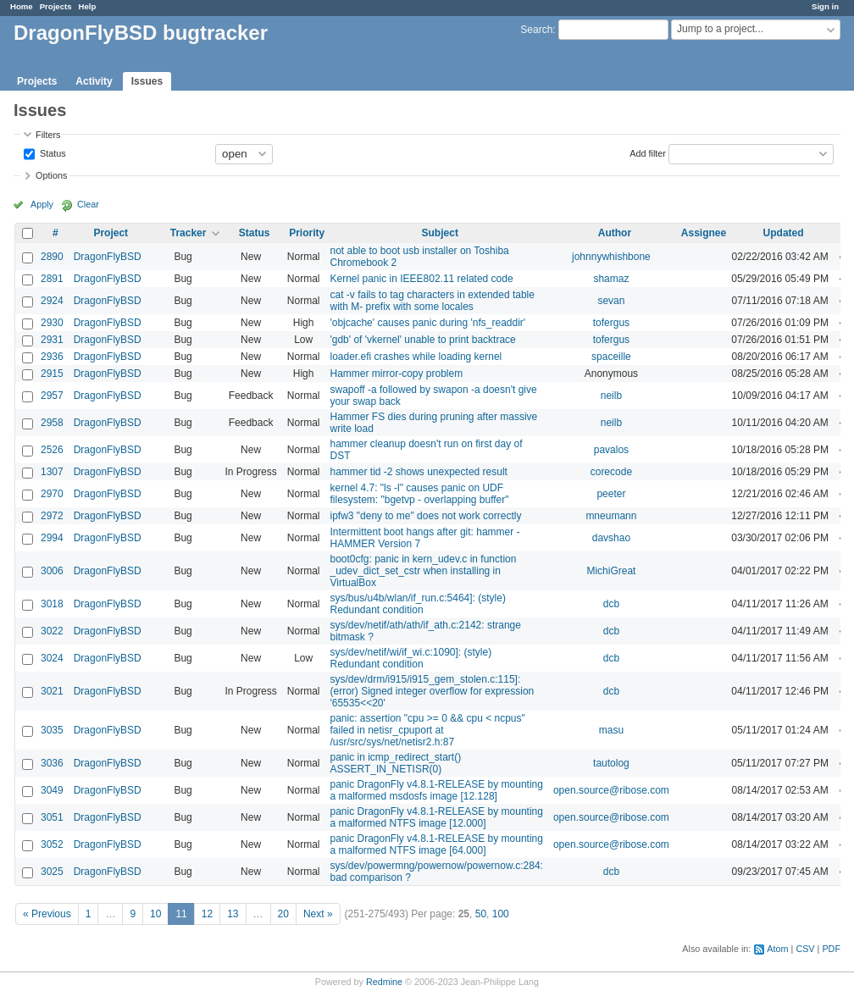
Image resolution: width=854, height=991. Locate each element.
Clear (88, 204)
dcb (611, 604)
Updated (783, 233)
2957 (52, 395)
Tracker (188, 233)
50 (480, 914)
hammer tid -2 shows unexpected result (418, 472)
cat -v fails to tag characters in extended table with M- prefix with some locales (432, 301)
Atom (777, 949)
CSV (805, 949)
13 (232, 914)
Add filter (647, 152)
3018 (52, 604)
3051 (52, 817)
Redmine (384, 982)
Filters (48, 135)
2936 (52, 357)
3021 (52, 691)
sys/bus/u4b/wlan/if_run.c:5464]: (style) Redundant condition (417, 604)
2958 (52, 423)
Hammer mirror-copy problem (396, 373)
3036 (52, 763)
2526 (52, 450)
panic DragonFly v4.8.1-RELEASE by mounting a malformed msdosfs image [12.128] (436, 790)
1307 (52, 472)
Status (51, 152)
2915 (52, 373)
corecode (611, 472)
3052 (52, 844)
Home (21, 6)
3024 (52, 658)
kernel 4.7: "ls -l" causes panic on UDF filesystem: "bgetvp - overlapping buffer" (419, 494)
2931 (52, 340)
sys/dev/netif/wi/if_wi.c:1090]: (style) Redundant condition (410, 658)
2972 (52, 516)
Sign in (825, 6)
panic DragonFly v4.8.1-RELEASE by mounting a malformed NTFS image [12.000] (436, 817)
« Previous (47, 914)
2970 (52, 494)
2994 (52, 538)
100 (500, 914)
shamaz (611, 279)
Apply (41, 204)
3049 (52, 790)
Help (88, 6)
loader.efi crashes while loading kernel (416, 357)
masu (611, 730)
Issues (147, 81)
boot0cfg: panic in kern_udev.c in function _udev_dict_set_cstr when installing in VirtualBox (423, 571)
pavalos (611, 450)
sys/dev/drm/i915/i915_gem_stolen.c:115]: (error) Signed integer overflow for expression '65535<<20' (432, 691)
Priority (306, 233)
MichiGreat (610, 571)
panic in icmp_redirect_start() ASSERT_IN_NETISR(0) (395, 763)
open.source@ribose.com (611, 790)
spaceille (611, 357)
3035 (52, 730)
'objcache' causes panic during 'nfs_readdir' (427, 323)
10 (155, 914)
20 (283, 914)
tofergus (611, 323)
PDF (831, 949)
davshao (611, 538)
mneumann (610, 516)
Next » (318, 914)
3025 (52, 872)
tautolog (611, 763)
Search (536, 30)
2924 (52, 301)
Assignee (703, 233)
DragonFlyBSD (107, 257)
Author (614, 233)
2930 (52, 323)
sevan (610, 301)
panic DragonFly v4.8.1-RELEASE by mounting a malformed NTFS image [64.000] (436, 844)
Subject (440, 233)
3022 (52, 631)
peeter (610, 494)
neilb (611, 395)
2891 (52, 279)
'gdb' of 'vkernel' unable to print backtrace (422, 340)
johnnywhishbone (611, 257)
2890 (52, 257)
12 (207, 914)
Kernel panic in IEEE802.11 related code (421, 279)
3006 (52, 571)
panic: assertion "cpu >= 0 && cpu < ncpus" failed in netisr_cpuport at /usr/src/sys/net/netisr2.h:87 (427, 730)
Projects (56, 6)
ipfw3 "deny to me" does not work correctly (425, 516)
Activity (93, 81)
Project (110, 233)
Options (51, 175)
